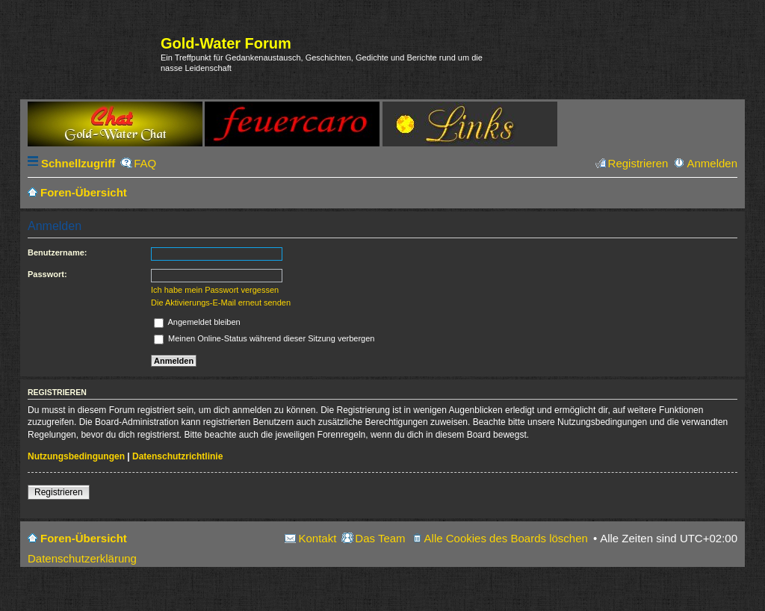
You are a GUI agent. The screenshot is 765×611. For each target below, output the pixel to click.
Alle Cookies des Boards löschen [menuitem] (506, 538)
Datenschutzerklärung (82, 558)
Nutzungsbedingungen (76, 456)
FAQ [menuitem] (145, 163)
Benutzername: (57, 252)
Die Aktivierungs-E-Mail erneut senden (221, 302)
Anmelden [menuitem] (712, 163)
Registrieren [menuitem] (638, 163)
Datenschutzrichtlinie (177, 456)
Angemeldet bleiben (197, 321)
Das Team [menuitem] (380, 538)
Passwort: (47, 274)
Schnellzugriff (78, 163)
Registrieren (58, 492)
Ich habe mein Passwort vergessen (215, 289)
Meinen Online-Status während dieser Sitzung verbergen (264, 338)
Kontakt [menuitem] (317, 538)
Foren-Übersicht (83, 538)
